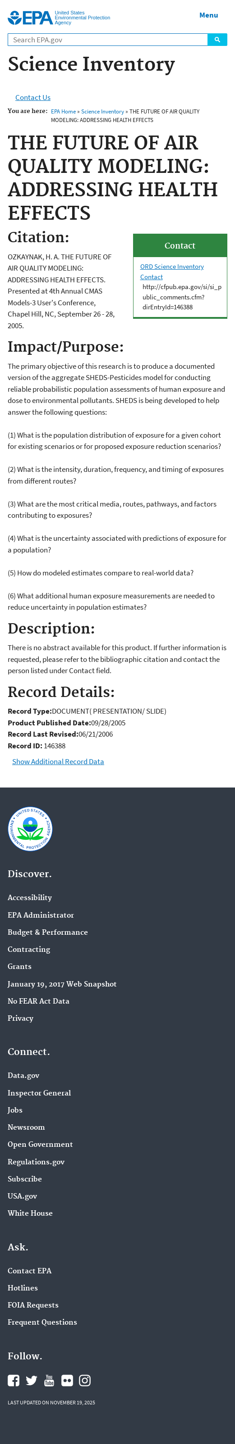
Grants (20, 967)
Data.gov (23, 1076)
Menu (208, 15)
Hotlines (23, 1289)
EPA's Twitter (31, 1380)
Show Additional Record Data (58, 761)
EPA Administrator (41, 916)
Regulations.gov (36, 1163)
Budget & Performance (48, 933)
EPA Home (63, 111)
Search (217, 39)
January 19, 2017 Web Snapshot (62, 985)
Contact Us (33, 97)
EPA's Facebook (13, 1380)
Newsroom (26, 1128)
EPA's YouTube (49, 1380)
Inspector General (39, 1094)
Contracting (29, 950)
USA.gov (22, 1197)
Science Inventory (102, 111)
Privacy (20, 1019)
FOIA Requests (33, 1306)
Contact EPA (29, 1271)
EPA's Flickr (67, 1380)
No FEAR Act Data (38, 1002)
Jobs (15, 1111)
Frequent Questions (42, 1323)
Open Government (40, 1145)
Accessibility (30, 898)
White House (30, 1214)
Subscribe (25, 1180)
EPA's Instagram (85, 1380)
